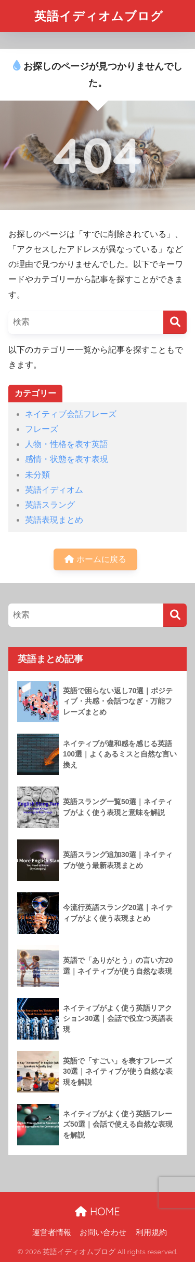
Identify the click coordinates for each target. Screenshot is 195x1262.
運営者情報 (51, 1232)
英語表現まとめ (54, 519)
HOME (97, 1211)
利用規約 (151, 1232)
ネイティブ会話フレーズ (70, 414)
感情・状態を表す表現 (66, 459)
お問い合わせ (103, 1232)
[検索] (175, 322)
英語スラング (50, 504)
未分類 (37, 474)
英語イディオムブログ (98, 15)
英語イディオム (54, 489)
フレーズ (41, 429)
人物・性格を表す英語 (66, 444)
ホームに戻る (95, 559)
